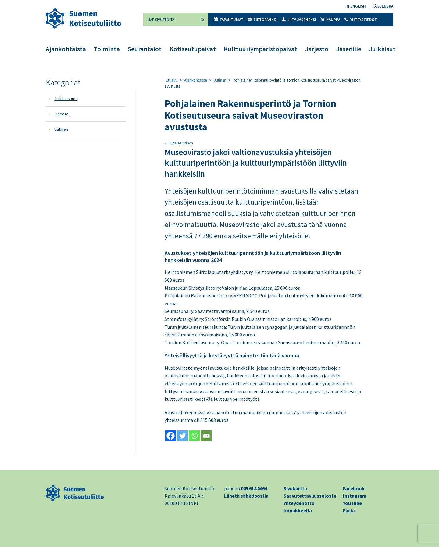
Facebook (354, 488)
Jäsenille (348, 49)
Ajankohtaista (66, 49)
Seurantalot (145, 49)
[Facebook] (170, 435)
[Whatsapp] (194, 435)
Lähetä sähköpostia (246, 496)
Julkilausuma (65, 98)
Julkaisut (382, 49)
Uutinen (61, 129)
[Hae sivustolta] (170, 19)
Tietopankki (262, 19)
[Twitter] (182, 435)
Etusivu (172, 80)
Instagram (354, 496)
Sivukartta (295, 488)
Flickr (349, 510)
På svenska (382, 6)
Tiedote (61, 114)
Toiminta (107, 49)
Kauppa (330, 19)
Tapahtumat (228, 19)
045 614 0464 (254, 488)
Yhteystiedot (360, 19)
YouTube (352, 503)
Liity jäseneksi (299, 19)
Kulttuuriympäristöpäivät (260, 49)
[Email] (206, 435)
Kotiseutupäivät (193, 49)
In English (355, 6)
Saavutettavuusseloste (310, 496)
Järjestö (316, 49)
